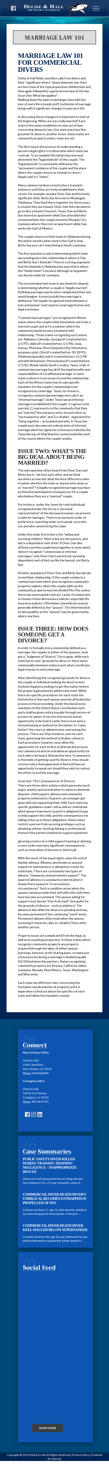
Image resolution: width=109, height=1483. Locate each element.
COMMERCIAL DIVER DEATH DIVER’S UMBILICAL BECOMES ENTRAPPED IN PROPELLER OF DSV (54, 1198)
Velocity (56, 1458)
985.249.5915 (40, 1101)
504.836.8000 (40, 1073)
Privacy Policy (80, 1454)
